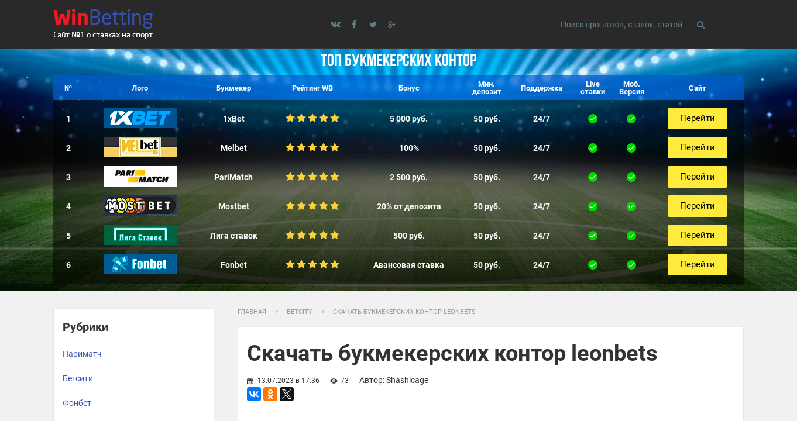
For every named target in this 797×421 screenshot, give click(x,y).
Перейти (697, 118)
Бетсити (78, 378)
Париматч (82, 353)
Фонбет (77, 403)
